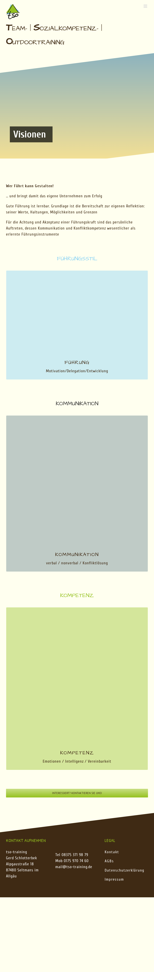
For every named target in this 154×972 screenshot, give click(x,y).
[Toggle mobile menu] (146, 6)
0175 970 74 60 (76, 860)
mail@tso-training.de (73, 866)
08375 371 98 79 (75, 854)
